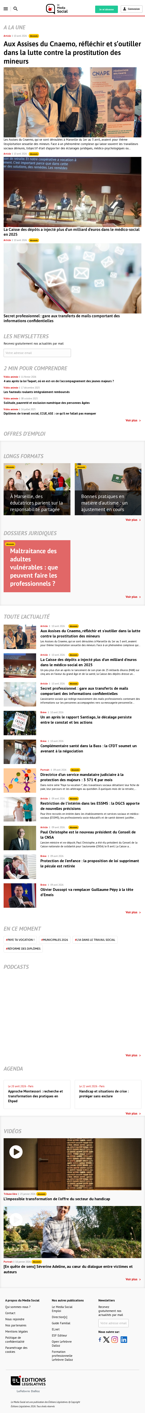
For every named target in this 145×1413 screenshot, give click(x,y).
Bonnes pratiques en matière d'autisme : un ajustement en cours (104, 502)
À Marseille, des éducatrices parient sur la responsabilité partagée (36, 502)
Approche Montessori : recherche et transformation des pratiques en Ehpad (35, 1096)
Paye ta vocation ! (20, 939)
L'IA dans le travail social (95, 939)
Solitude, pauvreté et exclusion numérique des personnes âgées (47, 403)
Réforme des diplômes (23, 948)
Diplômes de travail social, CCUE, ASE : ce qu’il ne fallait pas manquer (50, 413)
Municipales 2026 (54, 939)
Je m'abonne (106, 9)
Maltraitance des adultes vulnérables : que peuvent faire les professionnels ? (34, 567)
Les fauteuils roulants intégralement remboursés (37, 392)
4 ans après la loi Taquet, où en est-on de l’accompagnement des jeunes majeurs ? (59, 381)
